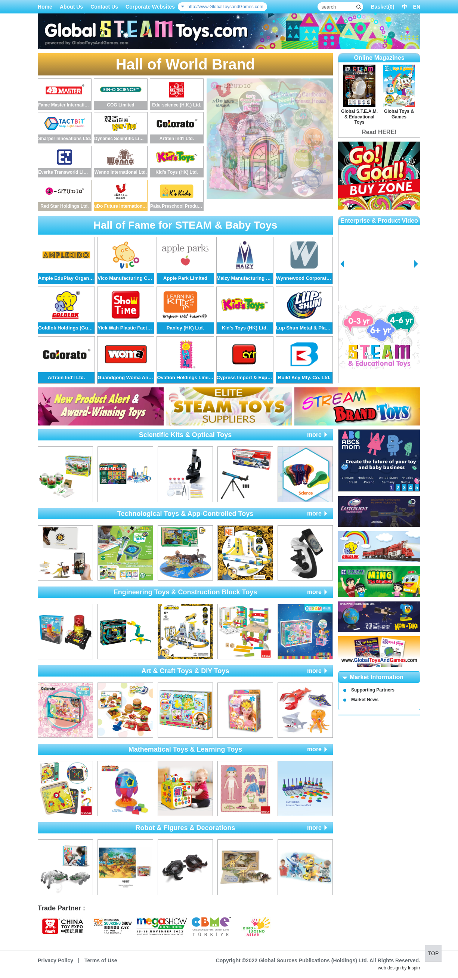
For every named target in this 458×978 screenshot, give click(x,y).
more (314, 434)
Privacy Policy (55, 960)
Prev (342, 264)
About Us (71, 7)
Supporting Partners (372, 690)
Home (45, 7)
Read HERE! (379, 132)
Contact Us (104, 7)
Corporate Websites (150, 7)
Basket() (382, 7)
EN (416, 7)
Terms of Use (100, 960)
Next (416, 264)
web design (389, 968)
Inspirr (414, 968)
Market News (364, 699)
